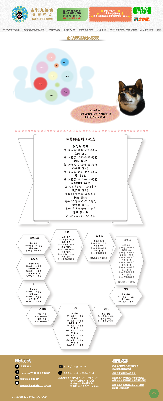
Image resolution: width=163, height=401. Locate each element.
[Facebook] (17, 366)
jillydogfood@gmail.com (75, 366)
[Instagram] (17, 372)
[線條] (17, 377)
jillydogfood (25, 373)
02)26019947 (72, 373)
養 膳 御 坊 (42, 14)
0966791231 (89, 373)
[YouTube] (17, 383)
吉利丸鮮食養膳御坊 (29, 379)
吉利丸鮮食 (42, 10)
